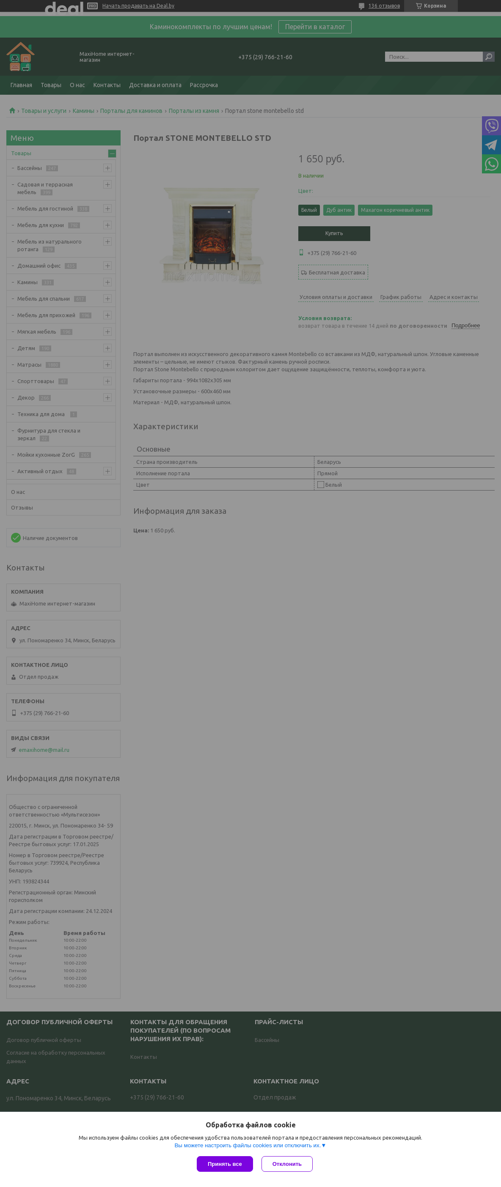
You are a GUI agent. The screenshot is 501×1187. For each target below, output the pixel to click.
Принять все (225, 1164)
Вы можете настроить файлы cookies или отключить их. (247, 1145)
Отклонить (287, 1164)
